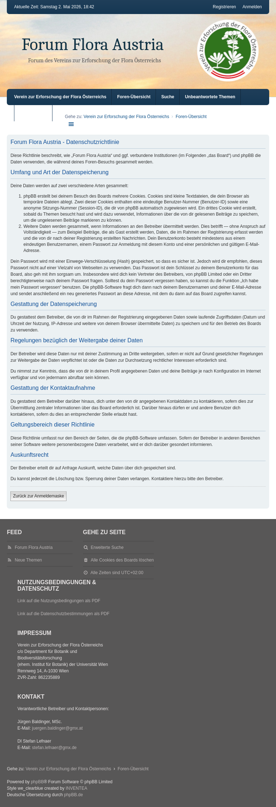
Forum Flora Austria (93, 44)
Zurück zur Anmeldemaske (38, 496)
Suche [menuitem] (167, 96)
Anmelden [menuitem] (252, 6)
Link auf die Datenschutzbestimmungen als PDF (63, 613)
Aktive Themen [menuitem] (34, 113)
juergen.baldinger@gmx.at (57, 728)
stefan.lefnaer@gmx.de (54, 747)
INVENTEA (76, 788)
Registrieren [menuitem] (224, 6)
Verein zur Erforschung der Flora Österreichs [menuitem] (60, 96)
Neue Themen (28, 560)
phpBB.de (73, 794)
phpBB (37, 781)
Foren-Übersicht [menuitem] (134, 96)
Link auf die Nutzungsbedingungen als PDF (58, 600)
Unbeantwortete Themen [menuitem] (210, 96)
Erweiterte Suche (107, 547)
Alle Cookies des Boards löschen (122, 560)
